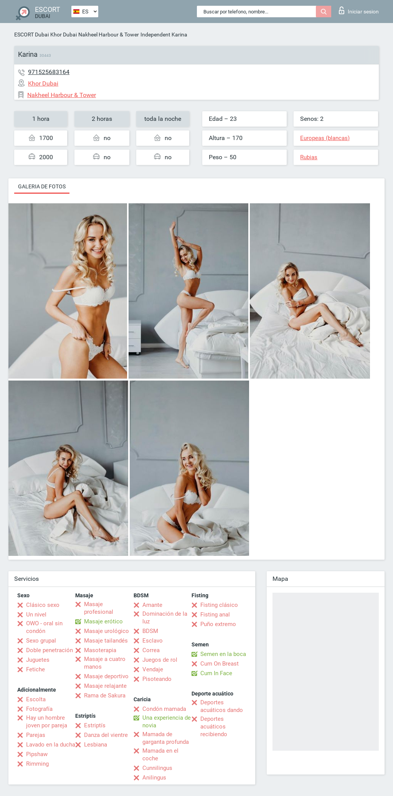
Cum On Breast (219, 663)
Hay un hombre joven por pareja (46, 721)
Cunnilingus (157, 768)
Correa (151, 650)
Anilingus (154, 777)
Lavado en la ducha (50, 744)
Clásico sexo (42, 605)
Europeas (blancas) (325, 138)
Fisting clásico (219, 605)
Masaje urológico (106, 631)
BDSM (150, 631)
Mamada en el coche (160, 754)
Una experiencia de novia (166, 721)
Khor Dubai (63, 34)
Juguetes (38, 659)
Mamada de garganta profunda (165, 738)
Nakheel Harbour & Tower (108, 34)
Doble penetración (49, 650)
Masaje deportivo (106, 676)
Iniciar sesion (359, 10)
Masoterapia (100, 650)
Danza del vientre (106, 735)
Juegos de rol (159, 659)
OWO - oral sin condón (44, 627)
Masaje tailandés (106, 640)
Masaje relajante (105, 685)
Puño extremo (218, 624)
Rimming (37, 763)
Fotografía (39, 708)
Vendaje (152, 669)
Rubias (308, 157)
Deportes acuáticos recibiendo (213, 726)
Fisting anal (215, 614)
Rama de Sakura (104, 695)
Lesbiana (95, 744)
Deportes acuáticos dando (221, 706)
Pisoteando (157, 679)
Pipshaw (37, 754)
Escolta (36, 699)
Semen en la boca (223, 654)
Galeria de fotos (42, 186)
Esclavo (152, 640)
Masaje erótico (103, 621)
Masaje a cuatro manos (104, 663)
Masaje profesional (98, 608)
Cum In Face (216, 673)
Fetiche (35, 669)
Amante (152, 605)
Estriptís (95, 725)
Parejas (35, 735)
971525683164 (48, 72)
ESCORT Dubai (31, 34)
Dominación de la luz (164, 617)
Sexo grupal (41, 640)
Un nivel (36, 614)
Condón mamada (164, 708)
